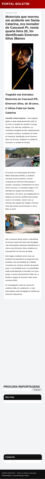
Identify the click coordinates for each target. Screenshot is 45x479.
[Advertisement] (18, 317)
